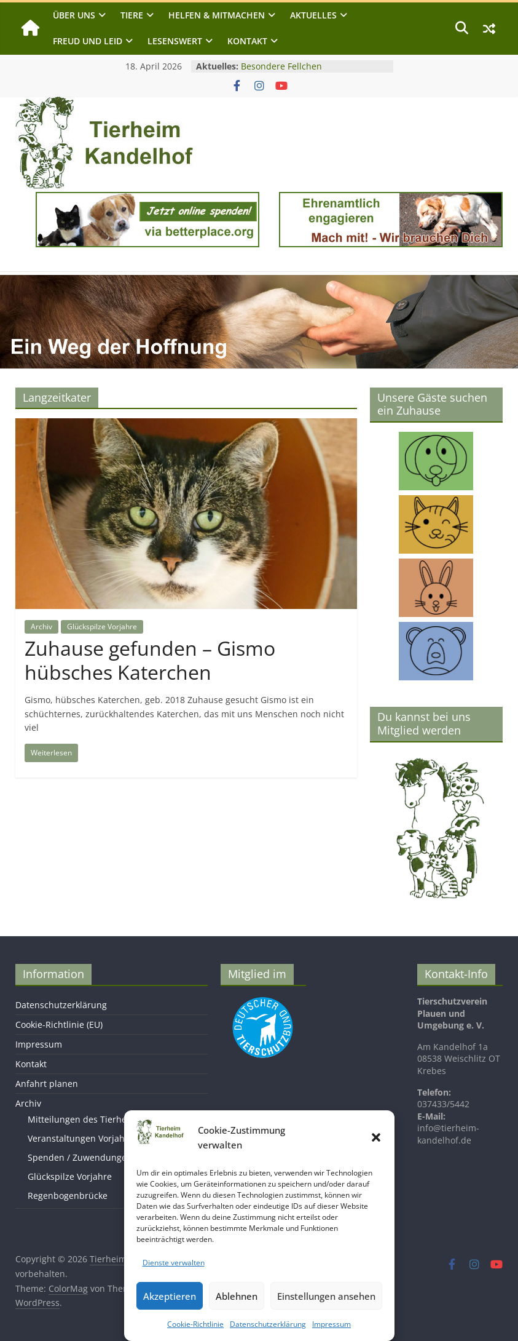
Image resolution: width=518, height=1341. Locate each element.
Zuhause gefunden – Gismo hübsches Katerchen (150, 660)
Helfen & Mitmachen (216, 15)
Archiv (41, 626)
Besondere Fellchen (281, 66)
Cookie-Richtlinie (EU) (59, 1024)
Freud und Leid (87, 41)
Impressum (331, 1324)
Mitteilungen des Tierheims (84, 1119)
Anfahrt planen (46, 1083)
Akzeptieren (169, 1296)
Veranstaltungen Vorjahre (80, 1138)
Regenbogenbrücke (68, 1195)
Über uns (74, 15)
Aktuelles (313, 15)
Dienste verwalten (174, 1262)
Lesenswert (174, 41)
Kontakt (247, 41)
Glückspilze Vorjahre (102, 626)
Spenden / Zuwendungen (80, 1157)
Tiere (131, 15)
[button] (376, 1137)
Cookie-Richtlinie (195, 1324)
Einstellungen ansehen (326, 1296)
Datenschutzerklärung (268, 1324)
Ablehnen (236, 1296)
